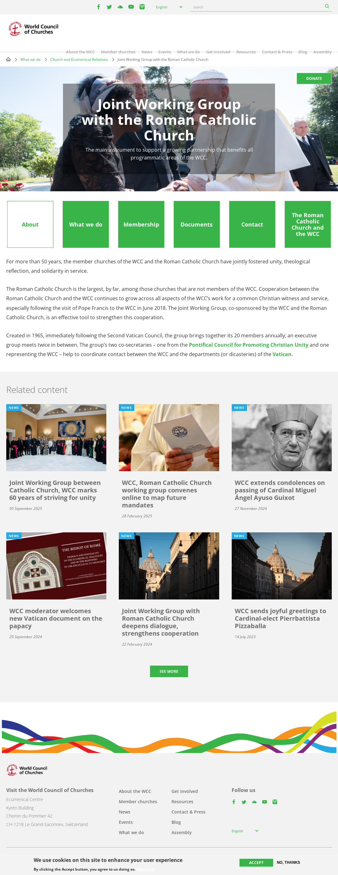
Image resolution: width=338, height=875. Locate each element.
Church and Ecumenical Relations (79, 59)
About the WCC (80, 52)
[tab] (30, 224)
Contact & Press (277, 52)
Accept (256, 862)
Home (8, 59)
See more (169, 671)
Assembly (322, 52)
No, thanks (288, 862)
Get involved (218, 52)
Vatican (282, 354)
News (147, 52)
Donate (314, 78)
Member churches (118, 52)
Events (164, 52)
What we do (188, 52)
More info (145, 869)
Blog (302, 52)
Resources (246, 52)
